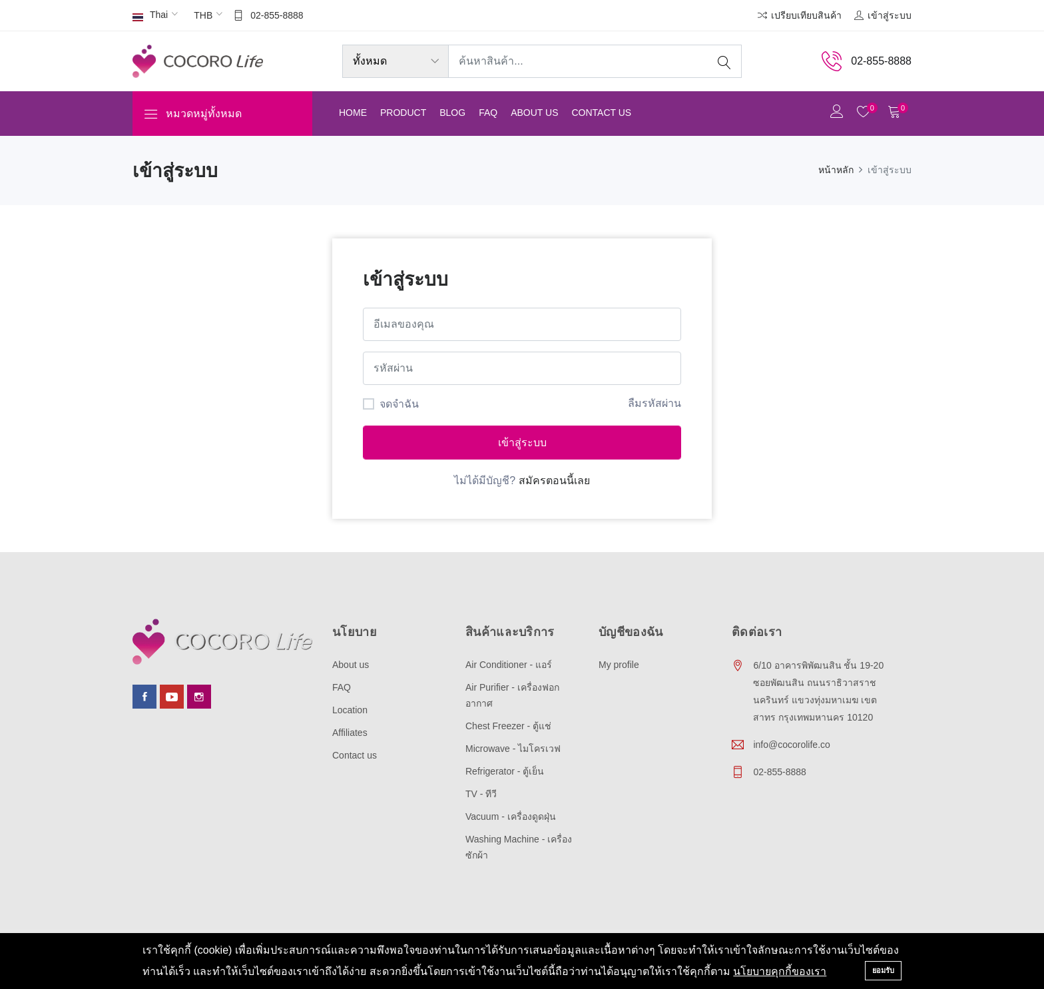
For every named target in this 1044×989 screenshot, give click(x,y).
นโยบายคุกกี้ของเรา (779, 971)
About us (534, 112)
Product (403, 112)
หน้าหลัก (836, 170)
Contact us (601, 112)
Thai (150, 16)
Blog (452, 112)
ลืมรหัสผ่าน (654, 403)
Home (353, 112)
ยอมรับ (883, 970)
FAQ (488, 112)
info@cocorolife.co (791, 744)
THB (203, 15)
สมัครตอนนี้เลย (554, 480)
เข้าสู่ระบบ (522, 442)
